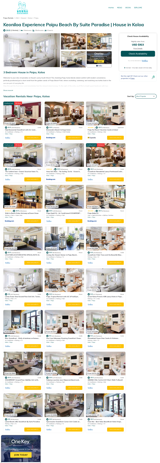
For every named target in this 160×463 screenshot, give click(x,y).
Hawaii (23, 18)
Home (111, 8)
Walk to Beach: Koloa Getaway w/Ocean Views (99, 168)
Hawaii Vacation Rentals (15, 413)
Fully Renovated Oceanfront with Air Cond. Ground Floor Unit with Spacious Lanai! (113, 409)
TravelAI (104, 439)
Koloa (30, 18)
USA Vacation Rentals (14, 416)
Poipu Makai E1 (10, 209)
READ (119, 8)
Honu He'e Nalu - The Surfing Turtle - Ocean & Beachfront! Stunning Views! (110, 424)
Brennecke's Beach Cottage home (56, 128)
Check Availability (138, 53)
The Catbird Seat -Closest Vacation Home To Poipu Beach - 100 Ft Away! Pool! (112, 420)
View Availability (30, 136)
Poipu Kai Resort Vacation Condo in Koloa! (98, 128)
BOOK (128, 8)
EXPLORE (138, 8)
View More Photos (12, 64)
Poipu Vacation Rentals (14, 409)
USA (17, 18)
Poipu (36, 18)
